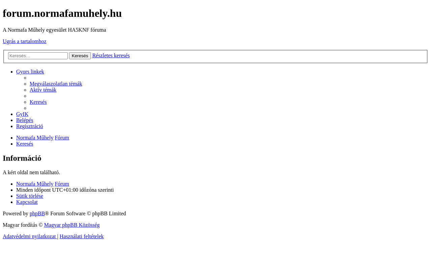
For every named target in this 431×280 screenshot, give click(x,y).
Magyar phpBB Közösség (72, 225)
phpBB (37, 213)
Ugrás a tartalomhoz (24, 41)
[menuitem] (56, 84)
